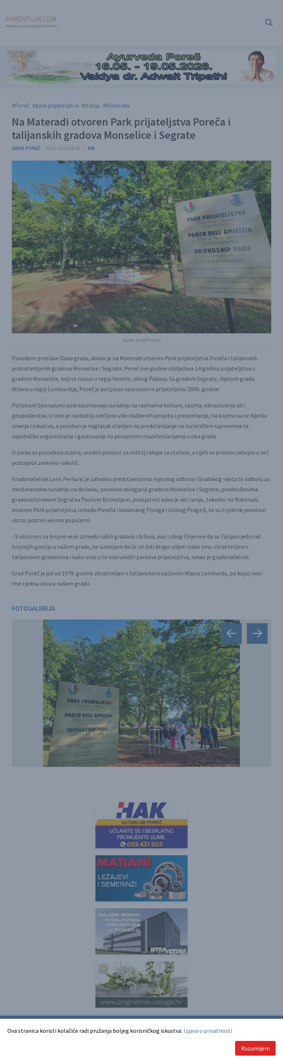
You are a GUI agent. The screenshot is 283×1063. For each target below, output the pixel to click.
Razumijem (255, 1048)
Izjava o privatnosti (208, 1030)
